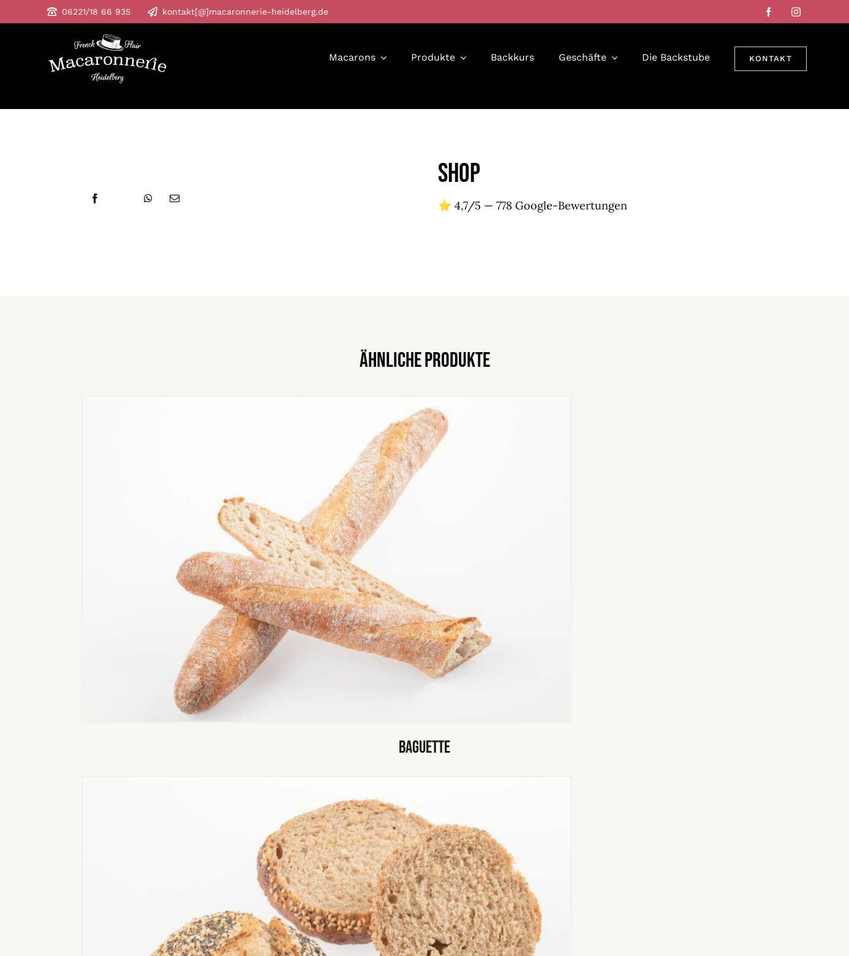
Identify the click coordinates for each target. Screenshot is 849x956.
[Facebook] (94, 198)
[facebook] (768, 12)
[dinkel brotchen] (326, 783)
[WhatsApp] (148, 198)
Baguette (424, 749)
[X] (121, 198)
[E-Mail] (174, 198)
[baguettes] (326, 403)
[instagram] (796, 12)
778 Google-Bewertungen (561, 205)
